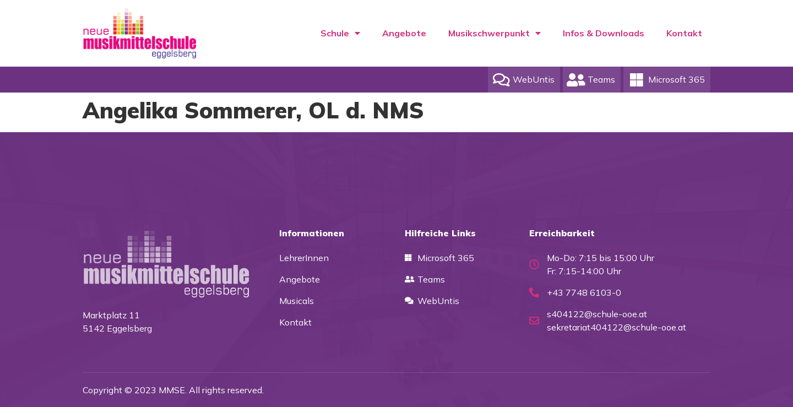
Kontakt (684, 33)
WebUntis (534, 79)
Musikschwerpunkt (494, 33)
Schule (340, 33)
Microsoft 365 (676, 79)
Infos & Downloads (603, 33)
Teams (601, 79)
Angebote (404, 33)
